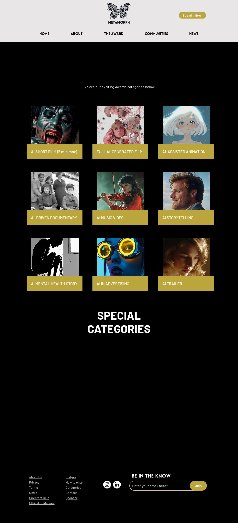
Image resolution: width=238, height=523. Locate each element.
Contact (71, 492)
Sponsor (71, 498)
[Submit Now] (192, 15)
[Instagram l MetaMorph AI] (107, 485)
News (33, 492)
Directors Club (39, 498)
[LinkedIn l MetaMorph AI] (117, 485)
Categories (73, 487)
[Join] (198, 486)
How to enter (75, 482)
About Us (35, 477)
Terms (33, 487)
